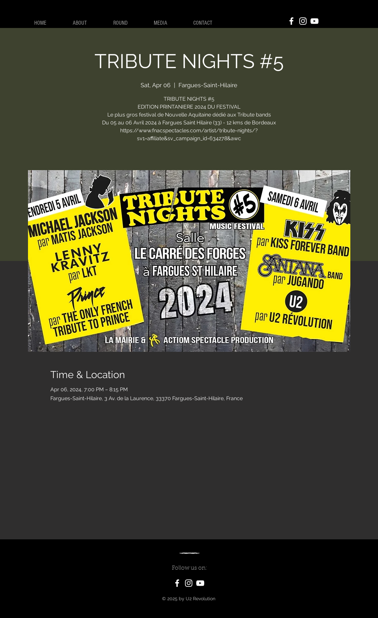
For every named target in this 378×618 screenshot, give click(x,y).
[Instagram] (303, 21)
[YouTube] (314, 21)
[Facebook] (291, 21)
